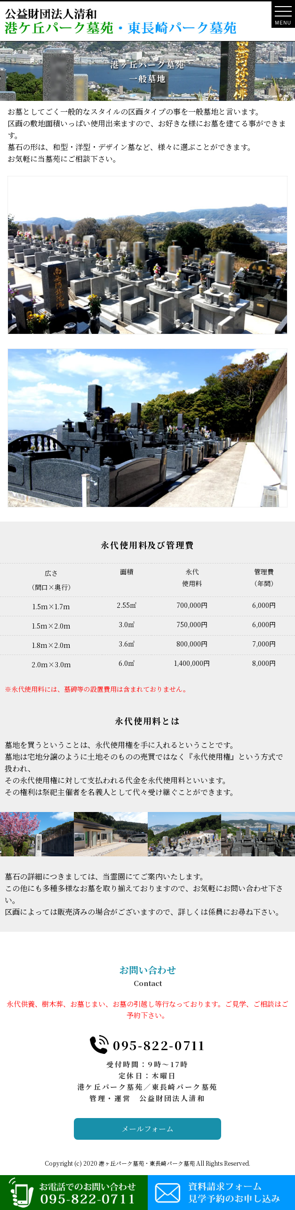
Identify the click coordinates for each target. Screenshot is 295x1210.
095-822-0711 (159, 1044)
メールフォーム (147, 1128)
